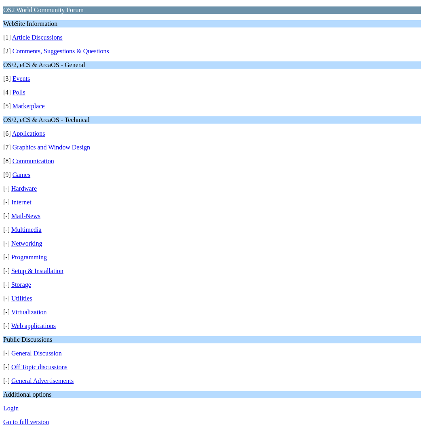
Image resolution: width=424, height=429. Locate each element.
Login (11, 408)
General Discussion (36, 353)
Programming (29, 257)
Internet (21, 202)
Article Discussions (37, 37)
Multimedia (26, 229)
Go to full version (26, 421)
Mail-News (25, 215)
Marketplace (29, 106)
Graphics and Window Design (51, 147)
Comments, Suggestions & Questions (61, 51)
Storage (21, 284)
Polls (19, 92)
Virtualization (29, 312)
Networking (26, 243)
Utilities (21, 298)
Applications (28, 133)
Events (21, 78)
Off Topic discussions (39, 367)
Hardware (24, 188)
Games (21, 174)
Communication (33, 161)
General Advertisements (42, 380)
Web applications (33, 325)
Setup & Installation (37, 270)
